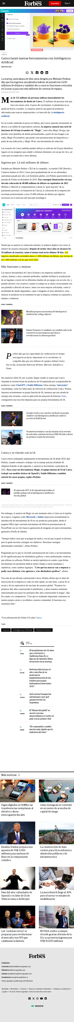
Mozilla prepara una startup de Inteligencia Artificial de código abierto (46, 313)
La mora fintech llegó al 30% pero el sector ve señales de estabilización (55, 895)
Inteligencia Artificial (22, 630)
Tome (63, 396)
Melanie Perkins (43, 630)
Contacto (23, 989)
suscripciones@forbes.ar (19, 977)
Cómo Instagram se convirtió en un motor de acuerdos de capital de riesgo (56, 808)
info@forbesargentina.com (16, 970)
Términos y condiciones (61, 989)
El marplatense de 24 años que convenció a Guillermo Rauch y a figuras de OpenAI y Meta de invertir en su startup (41, 656)
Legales (5, 992)
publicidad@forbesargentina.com (20, 966)
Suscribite (55, 3)
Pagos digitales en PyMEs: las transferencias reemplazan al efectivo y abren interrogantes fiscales (17, 810)
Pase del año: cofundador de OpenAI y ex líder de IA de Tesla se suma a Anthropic (16, 895)
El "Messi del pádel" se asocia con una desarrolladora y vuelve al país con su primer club (41, 714)
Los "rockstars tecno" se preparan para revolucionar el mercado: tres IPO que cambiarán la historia (16, 936)
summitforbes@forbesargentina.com (19, 974)
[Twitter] (33, 999)
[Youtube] (41, 999)
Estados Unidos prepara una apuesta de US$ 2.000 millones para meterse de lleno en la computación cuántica (17, 853)
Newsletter (14, 989)
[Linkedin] (46, 999)
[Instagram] (37, 999)
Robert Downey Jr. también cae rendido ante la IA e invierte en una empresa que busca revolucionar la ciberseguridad (49, 333)
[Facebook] (29, 999)
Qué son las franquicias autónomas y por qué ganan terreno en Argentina (40, 698)
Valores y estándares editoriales (40, 989)
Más (40, 643)
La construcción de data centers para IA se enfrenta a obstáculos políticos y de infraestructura (56, 852)
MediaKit (5, 989)
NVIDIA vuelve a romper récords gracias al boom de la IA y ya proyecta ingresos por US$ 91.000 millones (56, 936)
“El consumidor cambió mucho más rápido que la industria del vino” (41, 729)
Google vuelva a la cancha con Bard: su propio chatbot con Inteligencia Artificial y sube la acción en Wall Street (47, 416)
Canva (38, 617)
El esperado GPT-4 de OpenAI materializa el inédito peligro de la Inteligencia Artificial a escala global (34, 493)
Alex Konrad (6, 67)
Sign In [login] (68, 3)
